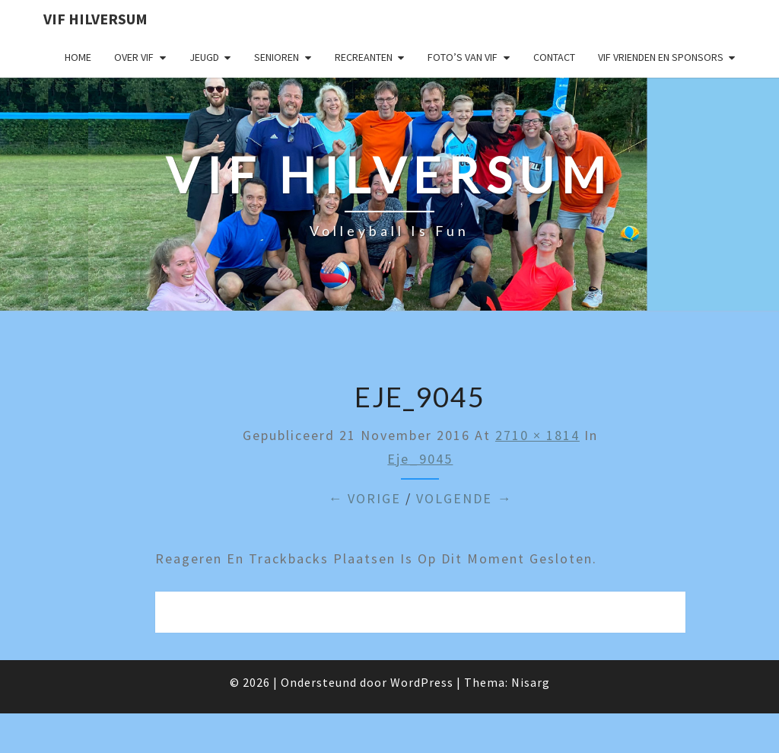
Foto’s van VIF (463, 57)
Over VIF (134, 57)
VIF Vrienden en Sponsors (660, 57)
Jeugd (204, 57)
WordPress (421, 682)
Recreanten (364, 57)
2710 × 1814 (537, 435)
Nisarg (530, 682)
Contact (554, 57)
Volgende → (464, 498)
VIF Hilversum (95, 18)
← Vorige (364, 498)
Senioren (276, 57)
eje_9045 (420, 458)
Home (78, 57)
